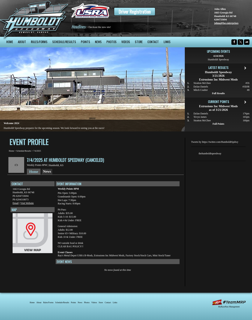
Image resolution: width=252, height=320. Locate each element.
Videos (125, 42)
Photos (111, 42)
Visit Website (27, 203)
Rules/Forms (39, 42)
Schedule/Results (64, 42)
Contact (153, 42)
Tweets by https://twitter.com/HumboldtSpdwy (214, 141)
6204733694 (220, 19)
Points (85, 42)
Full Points (218, 123)
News (98, 42)
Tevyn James (200, 116)
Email (16, 203)
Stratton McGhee (202, 83)
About (22, 42)
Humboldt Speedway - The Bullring (34, 18)
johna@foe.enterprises (226, 23)
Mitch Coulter (201, 90)
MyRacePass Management (229, 306)
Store (139, 42)
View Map (32, 234)
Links (167, 42)
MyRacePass (229, 302)
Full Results (218, 93)
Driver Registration (135, 11)
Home (9, 42)
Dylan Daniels (201, 86)
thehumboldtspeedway (210, 153)
